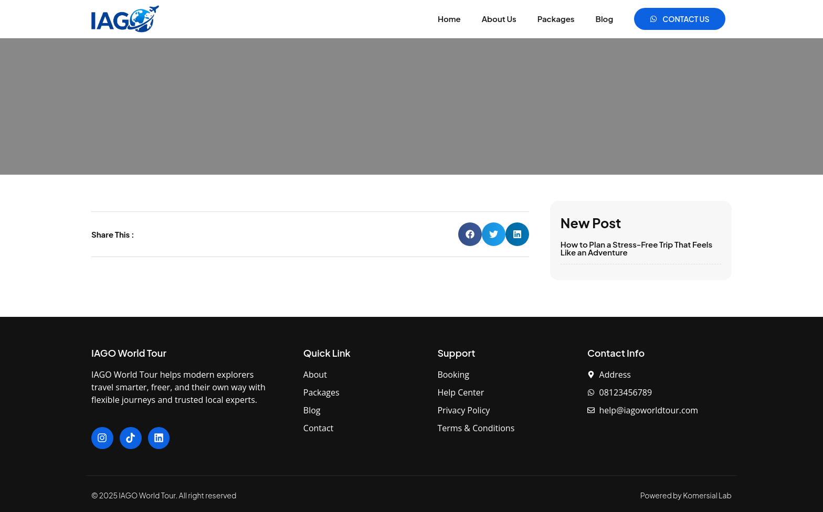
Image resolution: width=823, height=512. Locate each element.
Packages (556, 19)
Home (449, 19)
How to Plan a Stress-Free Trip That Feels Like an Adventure (636, 248)
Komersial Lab (707, 495)
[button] (470, 234)
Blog (605, 19)
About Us (499, 19)
